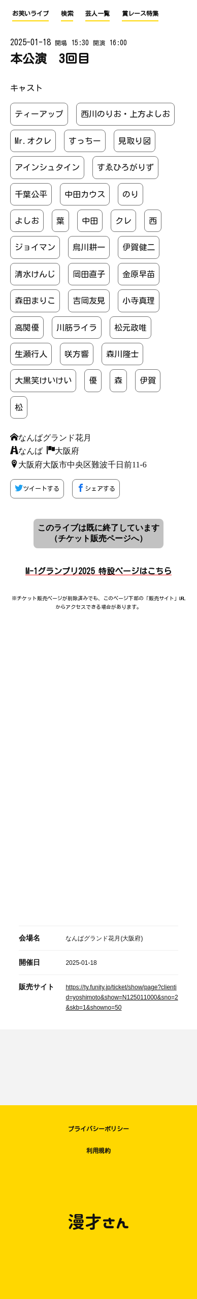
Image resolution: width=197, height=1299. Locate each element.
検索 (67, 13)
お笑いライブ (30, 13)
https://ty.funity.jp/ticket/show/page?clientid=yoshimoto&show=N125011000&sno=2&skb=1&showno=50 (121, 997)
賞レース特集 (140, 13)
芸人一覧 (97, 13)
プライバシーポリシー (98, 1129)
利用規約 (98, 1150)
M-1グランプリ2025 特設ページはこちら (98, 571)
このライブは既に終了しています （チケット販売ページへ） (98, 533)
